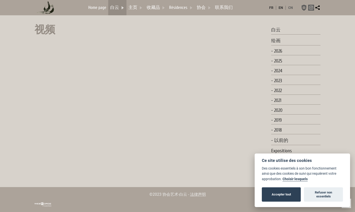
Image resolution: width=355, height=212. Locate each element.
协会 (204, 7)
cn (290, 8)
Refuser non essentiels (323, 194)
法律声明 (198, 194)
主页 (135, 7)
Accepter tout (281, 194)
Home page (97, 7)
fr (271, 8)
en (281, 8)
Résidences (181, 7)
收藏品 (156, 7)
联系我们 (224, 7)
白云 (117, 7)
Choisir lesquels (295, 179)
